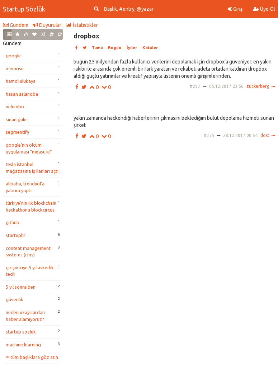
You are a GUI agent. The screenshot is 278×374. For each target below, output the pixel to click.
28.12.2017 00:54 (240, 135)
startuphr (15, 235)
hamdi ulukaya (21, 81)
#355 (209, 135)
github (12, 222)
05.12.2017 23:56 (226, 86)
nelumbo (15, 106)
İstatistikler (82, 25)
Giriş (235, 9)
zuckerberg (257, 86)
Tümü (97, 48)
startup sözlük (21, 331)
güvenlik (14, 299)
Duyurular (47, 25)
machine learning (23, 344)
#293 (195, 86)
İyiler (132, 48)
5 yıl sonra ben (21, 286)
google (13, 55)
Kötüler (150, 48)
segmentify (17, 131)
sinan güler (17, 119)
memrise (15, 68)
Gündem (15, 25)
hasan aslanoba (22, 93)
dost (264, 135)
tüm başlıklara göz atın (32, 357)
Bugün (114, 48)
